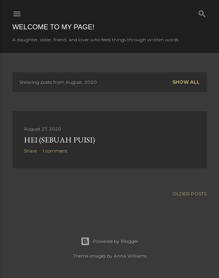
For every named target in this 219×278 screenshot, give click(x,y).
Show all (186, 82)
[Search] (202, 12)
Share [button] (30, 151)
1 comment (54, 151)
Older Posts (189, 194)
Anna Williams (130, 256)
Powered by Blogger (109, 241)
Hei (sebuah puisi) (59, 140)
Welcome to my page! (53, 27)
